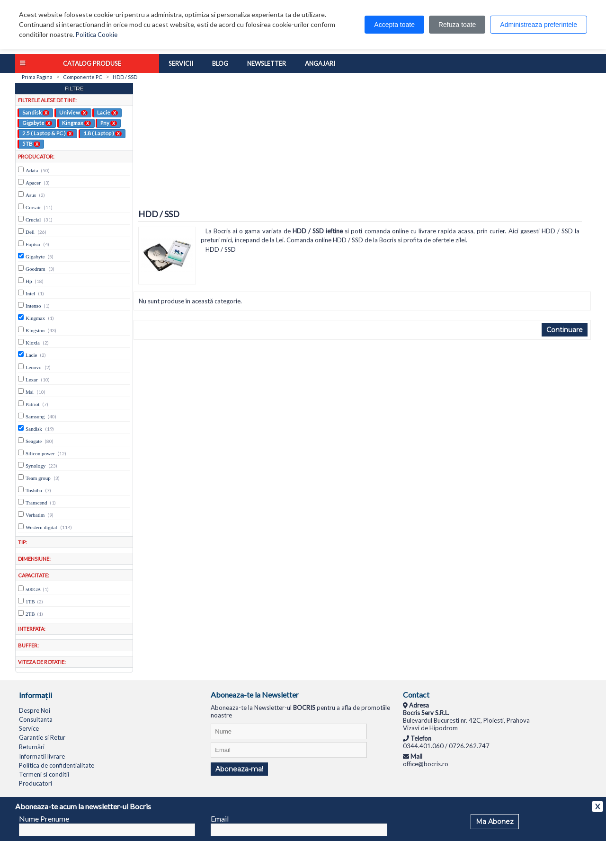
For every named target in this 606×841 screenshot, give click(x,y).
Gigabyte (37, 122)
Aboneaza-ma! (239, 769)
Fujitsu (33, 244)
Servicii (181, 63)
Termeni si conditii (44, 774)
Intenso (33, 306)
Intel (30, 293)
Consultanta (36, 719)
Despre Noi (34, 710)
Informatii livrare (42, 756)
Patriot (32, 404)
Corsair (33, 207)
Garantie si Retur (42, 737)
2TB (30, 614)
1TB (30, 601)
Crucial (33, 219)
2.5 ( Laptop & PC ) (47, 133)
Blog (220, 63)
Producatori (35, 783)
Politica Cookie (96, 34)
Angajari (320, 63)
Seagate (34, 441)
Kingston (35, 330)
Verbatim (35, 515)
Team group (38, 478)
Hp (29, 281)
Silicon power (40, 453)
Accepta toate (394, 24)
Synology (35, 466)
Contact (416, 694)
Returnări (32, 747)
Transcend (36, 502)
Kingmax (76, 122)
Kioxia (33, 342)
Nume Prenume (44, 818)
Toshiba (34, 490)
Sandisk (35, 112)
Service (29, 728)
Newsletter (266, 63)
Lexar (32, 379)
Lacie (107, 112)
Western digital (41, 527)
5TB (31, 143)
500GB (33, 589)
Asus (31, 195)
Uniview (73, 112)
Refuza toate (457, 24)
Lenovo (34, 367)
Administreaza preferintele (538, 24)
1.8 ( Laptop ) (102, 133)
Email (220, 818)
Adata (32, 170)
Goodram (35, 269)
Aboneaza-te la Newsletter (255, 694)
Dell (30, 232)
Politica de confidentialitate (56, 765)
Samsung (35, 416)
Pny (108, 122)
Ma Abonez (495, 821)
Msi (30, 392)
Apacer (33, 183)
